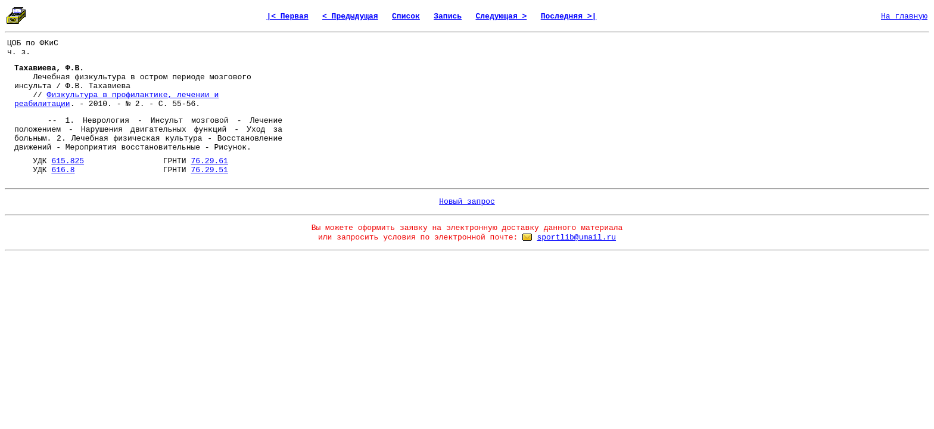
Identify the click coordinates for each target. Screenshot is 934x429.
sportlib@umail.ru (576, 237)
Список (406, 16)
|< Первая (287, 16)
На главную (904, 16)
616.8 (62, 170)
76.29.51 (209, 170)
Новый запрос (467, 201)
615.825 (67, 161)
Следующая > (501, 16)
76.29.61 (209, 161)
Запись (448, 16)
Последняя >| (569, 16)
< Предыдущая (350, 16)
